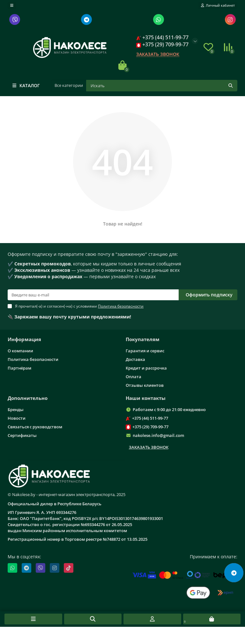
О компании (20, 351)
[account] (217, 5)
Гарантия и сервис (145, 351)
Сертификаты (22, 435)
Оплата (133, 376)
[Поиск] (161, 85)
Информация (24, 339)
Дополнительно (28, 398)
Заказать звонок (157, 54)
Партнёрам (19, 368)
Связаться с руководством (35, 427)
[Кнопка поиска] (230, 85)
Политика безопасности (33, 359)
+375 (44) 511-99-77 (150, 418)
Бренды (16, 409)
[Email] (93, 294)
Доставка (135, 359)
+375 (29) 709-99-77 (150, 427)
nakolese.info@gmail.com (158, 435)
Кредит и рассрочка (146, 368)
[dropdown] (12, 5)
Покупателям (143, 339)
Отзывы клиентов (145, 385)
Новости (17, 418)
